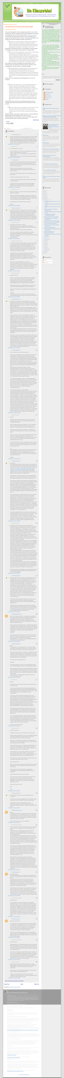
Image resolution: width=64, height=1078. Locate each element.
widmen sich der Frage (32, 35)
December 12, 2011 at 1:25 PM (14, 611)
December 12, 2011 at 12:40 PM (14, 520)
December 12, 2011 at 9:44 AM (14, 347)
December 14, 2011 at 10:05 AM (14, 977)
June (45, 243)
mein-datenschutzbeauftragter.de (24, 1074)
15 (36, 614)
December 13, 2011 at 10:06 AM (14, 895)
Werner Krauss (15, 872)
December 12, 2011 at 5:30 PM (14, 807)
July (45, 242)
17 (36, 680)
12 (36, 461)
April (45, 246)
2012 (44, 197)
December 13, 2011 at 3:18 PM (14, 937)
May (45, 244)
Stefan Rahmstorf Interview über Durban (51, 220)
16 (36, 644)
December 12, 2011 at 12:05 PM (14, 412)
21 (36, 825)
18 (36, 728)
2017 (44, 190)
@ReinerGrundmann (17, 810)
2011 (44, 198)
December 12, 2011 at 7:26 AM (14, 270)
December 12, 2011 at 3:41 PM (14, 725)
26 (36, 962)
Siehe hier (12, 632)
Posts (44, 260)
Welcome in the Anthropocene (49, 227)
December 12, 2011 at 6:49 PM (14, 822)
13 (36, 523)
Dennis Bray (47, 94)
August (45, 240)
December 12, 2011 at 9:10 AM (14, 296)
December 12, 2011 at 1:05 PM (14, 573)
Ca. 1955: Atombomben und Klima (50, 223)
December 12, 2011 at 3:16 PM (14, 677)
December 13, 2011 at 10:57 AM (14, 916)
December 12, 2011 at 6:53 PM (14, 869)
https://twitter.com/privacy (11, 1054)
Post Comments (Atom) (15, 987)
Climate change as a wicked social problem (51, 148)
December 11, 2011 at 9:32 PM (14, 157)
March (45, 247)
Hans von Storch (16, 134)
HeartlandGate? (46, 135)
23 (36, 898)
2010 (44, 251)
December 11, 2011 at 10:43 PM (14, 205)
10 (36, 350)
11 (36, 415)
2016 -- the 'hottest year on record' (49, 170)
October (45, 237)
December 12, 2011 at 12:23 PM (14, 458)
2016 (44, 191)
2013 (44, 195)
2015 (44, 193)
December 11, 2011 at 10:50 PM (14, 220)
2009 (44, 253)
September (46, 239)
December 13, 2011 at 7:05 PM (14, 959)
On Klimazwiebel (46, 142)
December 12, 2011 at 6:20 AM (14, 238)
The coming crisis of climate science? (50, 163)
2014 (44, 194)
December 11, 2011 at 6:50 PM (14, 144)
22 (36, 872)
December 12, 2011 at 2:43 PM (14, 641)
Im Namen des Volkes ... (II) (49, 231)
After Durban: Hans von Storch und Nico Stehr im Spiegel (19, 26)
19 (36, 793)
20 (36, 810)
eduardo (46, 99)
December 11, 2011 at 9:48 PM (14, 187)
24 (36, 919)
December (46, 199)
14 (36, 575)
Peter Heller (15, 159)
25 (36, 940)
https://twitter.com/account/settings (13, 1057)
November (46, 236)
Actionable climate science (49, 232)
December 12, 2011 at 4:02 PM (14, 790)
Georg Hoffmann (16, 350)
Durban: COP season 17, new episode (51, 216)
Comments (45, 262)
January (45, 250)
